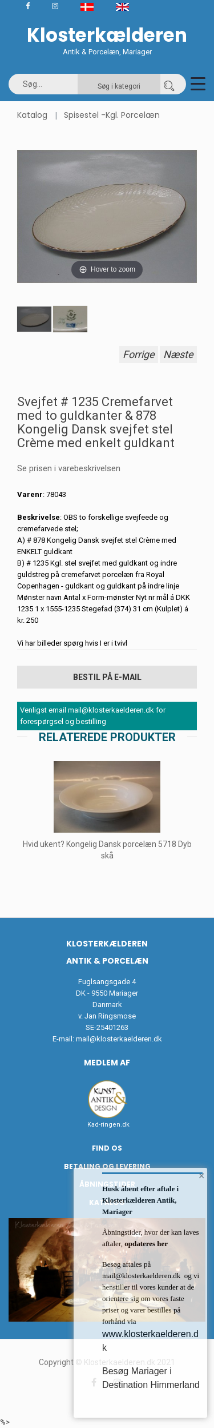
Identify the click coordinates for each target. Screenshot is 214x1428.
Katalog (32, 115)
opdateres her (145, 1243)
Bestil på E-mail (107, 677)
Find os (107, 1148)
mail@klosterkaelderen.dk (119, 1039)
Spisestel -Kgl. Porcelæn (112, 115)
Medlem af (107, 1062)
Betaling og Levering (107, 1166)
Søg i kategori (119, 86)
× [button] (202, 1176)
